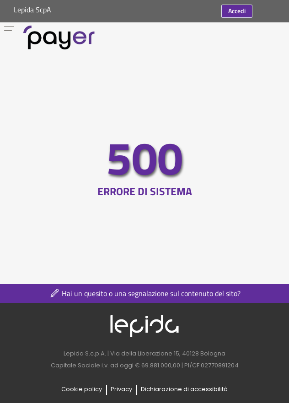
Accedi (237, 11)
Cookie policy (81, 389)
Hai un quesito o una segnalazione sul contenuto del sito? (145, 293)
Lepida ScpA (32, 9)
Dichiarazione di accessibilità (184, 389)
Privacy (121, 389)
